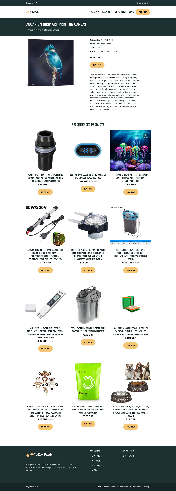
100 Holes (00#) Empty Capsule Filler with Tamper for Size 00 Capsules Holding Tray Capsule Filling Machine (130, 331)
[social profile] (36, 3)
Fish (102, 40)
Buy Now (97, 65)
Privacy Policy (135, 487)
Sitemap (146, 487)
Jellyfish (106, 12)
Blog (131, 12)
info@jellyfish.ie (142, 3)
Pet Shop (143, 12)
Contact (106, 487)
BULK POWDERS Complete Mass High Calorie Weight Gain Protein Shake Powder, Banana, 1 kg (88, 409)
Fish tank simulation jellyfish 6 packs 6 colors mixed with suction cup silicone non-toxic (130, 177)
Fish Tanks (109, 40)
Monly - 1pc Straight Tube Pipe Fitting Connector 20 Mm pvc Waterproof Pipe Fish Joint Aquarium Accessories (45, 177)
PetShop (95, 12)
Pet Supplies (120, 12)
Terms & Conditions (119, 487)
